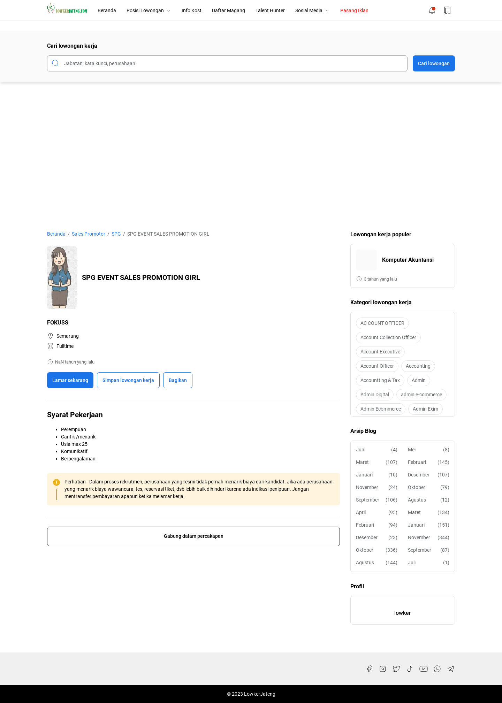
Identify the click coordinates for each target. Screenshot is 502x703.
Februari (428, 462)
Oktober (428, 487)
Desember (428, 475)
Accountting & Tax (380, 380)
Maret (376, 462)
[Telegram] (451, 669)
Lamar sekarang (70, 380)
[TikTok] (410, 669)
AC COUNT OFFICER (382, 323)
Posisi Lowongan (149, 10)
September (376, 500)
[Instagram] (383, 669)
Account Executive (380, 351)
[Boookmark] (128, 380)
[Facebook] (369, 669)
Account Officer (377, 366)
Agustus (428, 500)
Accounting (418, 366)
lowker (402, 613)
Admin (419, 380)
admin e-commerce (421, 394)
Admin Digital (374, 394)
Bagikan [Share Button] (178, 380)
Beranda (107, 10)
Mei (428, 449)
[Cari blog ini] (227, 63)
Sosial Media (312, 10)
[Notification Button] (432, 10)
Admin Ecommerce (380, 409)
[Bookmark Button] (447, 10)
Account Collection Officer (388, 337)
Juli (428, 562)
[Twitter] (396, 669)
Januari (376, 475)
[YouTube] (423, 669)
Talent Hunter (270, 10)
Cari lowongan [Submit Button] (434, 63)
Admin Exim (425, 409)
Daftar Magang (228, 10)
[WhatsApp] (437, 669)
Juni (376, 449)
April (376, 512)
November (376, 487)
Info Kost (191, 10)
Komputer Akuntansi (408, 260)
